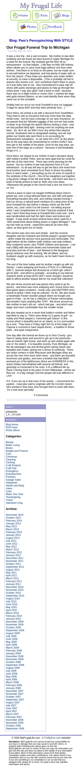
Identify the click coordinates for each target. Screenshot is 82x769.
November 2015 (14, 514)
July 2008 (11, 670)
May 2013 (11, 526)
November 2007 (14, 693)
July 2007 (11, 705)
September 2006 (15, 728)
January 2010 (13, 618)
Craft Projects (13, 465)
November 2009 (14, 624)
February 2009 (14, 650)
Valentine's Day (14, 502)
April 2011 (11, 575)
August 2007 (13, 702)
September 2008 (15, 665)
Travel (9, 500)
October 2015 (13, 517)
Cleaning (11, 459)
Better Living (13, 445)
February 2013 (14, 532)
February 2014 (14, 520)
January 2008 (13, 688)
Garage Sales (13, 479)
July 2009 (11, 636)
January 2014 (13, 523)
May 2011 (11, 572)
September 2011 (15, 566)
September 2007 (15, 699)
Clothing (10, 462)
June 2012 (11, 543)
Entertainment (13, 474)
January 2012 (13, 555)
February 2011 (14, 581)
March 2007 (12, 714)
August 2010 (13, 598)
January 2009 (13, 653)
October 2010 (13, 592)
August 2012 (13, 538)
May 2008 (11, 676)
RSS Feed (11, 427)
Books (9, 448)
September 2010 (15, 595)
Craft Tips (11, 468)
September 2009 (15, 630)
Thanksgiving (13, 497)
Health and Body (15, 485)
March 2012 (12, 549)
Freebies (11, 476)
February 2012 (14, 552)
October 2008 (13, 662)
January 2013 (13, 535)
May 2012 (11, 546)
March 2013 (12, 529)
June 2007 (11, 708)
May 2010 (11, 607)
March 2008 (12, 682)
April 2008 (11, 679)
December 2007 (14, 691)
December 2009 (14, 621)
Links (9, 491)
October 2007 (13, 696)
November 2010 (14, 590)
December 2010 (14, 587)
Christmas (11, 456)
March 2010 (12, 613)
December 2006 (14, 719)
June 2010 (11, 604)
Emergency (12, 471)
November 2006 (14, 722)
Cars (8, 453)
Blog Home (12, 424)
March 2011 (12, 578)
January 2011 (13, 584)
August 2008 (13, 667)
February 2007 (14, 717)
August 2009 (13, 633)
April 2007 (11, 711)
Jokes (9, 488)
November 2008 (14, 659)
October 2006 (13, 725)
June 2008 (11, 673)
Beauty (9, 442)
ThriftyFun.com (52, 737)
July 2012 (11, 540)
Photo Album (13, 430)
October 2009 (13, 627)
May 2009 (11, 641)
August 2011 (13, 569)
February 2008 (14, 685)
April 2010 (11, 610)
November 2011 (14, 561)
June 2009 (11, 639)
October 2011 (13, 564)
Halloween (11, 482)
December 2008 (14, 656)
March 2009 (12, 647)
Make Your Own (14, 494)
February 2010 (14, 615)
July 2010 (11, 601)
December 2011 (14, 558)
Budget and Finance (17, 450)
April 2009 (11, 644)
